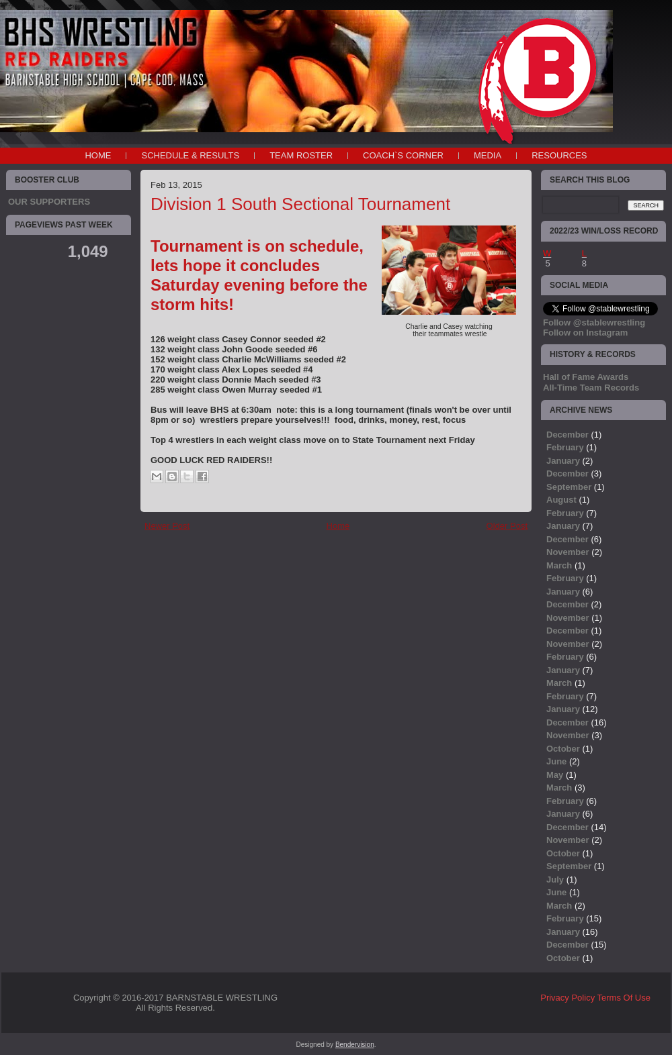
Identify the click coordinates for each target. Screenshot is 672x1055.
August (561, 500)
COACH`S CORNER (403, 155)
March (559, 565)
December (567, 435)
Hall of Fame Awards (585, 377)
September (568, 487)
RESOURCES (559, 155)
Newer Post (167, 526)
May (554, 775)
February (565, 447)
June (556, 761)
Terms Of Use (623, 998)
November (567, 552)
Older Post (507, 526)
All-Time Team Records (591, 388)
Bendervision (354, 1044)
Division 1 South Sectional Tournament (300, 204)
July (555, 879)
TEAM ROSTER (301, 155)
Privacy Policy (567, 998)
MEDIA (487, 155)
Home (98, 155)
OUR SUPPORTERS (49, 202)
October (563, 749)
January (563, 461)
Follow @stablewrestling (594, 322)
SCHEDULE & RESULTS (190, 155)
